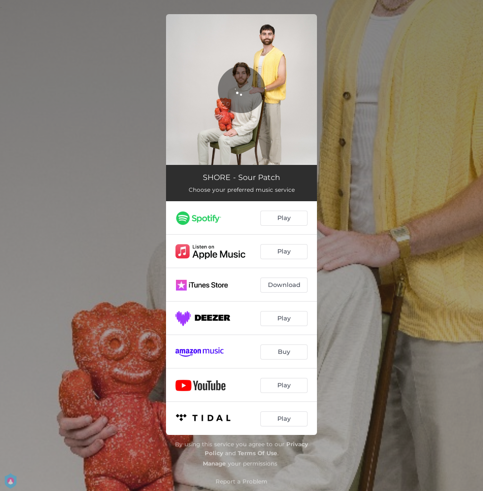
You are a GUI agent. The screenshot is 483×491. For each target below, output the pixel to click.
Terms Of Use (257, 453)
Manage (214, 463)
